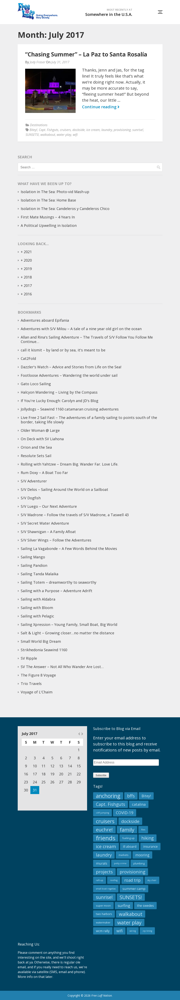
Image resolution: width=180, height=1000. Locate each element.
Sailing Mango (33, 557)
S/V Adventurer (34, 481)
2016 (28, 294)
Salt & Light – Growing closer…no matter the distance (67, 633)
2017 (28, 285)
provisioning (122, 130)
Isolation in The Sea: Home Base (48, 200)
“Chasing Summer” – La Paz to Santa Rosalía (86, 54)
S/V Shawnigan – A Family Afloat (48, 531)
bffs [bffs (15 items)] (131, 796)
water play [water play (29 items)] (129, 922)
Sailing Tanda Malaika (39, 573)
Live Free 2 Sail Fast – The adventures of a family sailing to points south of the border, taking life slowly (89, 419)
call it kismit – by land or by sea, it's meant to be (63, 350)
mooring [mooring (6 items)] (142, 855)
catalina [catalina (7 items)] (139, 804)
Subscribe (101, 775)
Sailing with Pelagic (37, 616)
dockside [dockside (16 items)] (130, 821)
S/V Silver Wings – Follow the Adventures (56, 540)
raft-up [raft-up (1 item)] (99, 880)
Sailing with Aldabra (38, 599)
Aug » (82, 734)
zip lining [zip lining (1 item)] (147, 930)
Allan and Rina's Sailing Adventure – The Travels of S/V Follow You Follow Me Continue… (87, 339)
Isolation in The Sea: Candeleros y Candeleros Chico (65, 208)
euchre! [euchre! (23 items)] (104, 829)
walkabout (47, 134)
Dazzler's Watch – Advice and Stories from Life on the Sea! (71, 366)
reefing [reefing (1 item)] (113, 880)
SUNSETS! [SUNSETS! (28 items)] (131, 897)
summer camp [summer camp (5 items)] (133, 888)
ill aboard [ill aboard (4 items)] (129, 846)
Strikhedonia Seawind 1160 (44, 649)
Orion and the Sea (36, 447)
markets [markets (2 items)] (124, 855)
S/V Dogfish (31, 497)
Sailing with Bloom (37, 607)
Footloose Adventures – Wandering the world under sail (69, 375)
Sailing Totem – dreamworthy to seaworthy (58, 582)
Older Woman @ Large (40, 430)
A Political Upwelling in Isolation (49, 225)
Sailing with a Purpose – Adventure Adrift (56, 590)
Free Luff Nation (101, 995)
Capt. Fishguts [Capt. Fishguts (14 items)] (110, 804)
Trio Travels (31, 683)
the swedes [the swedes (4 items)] (145, 905)
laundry (106, 130)
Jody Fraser (37, 62)
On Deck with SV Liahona (42, 438)
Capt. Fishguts (48, 130)
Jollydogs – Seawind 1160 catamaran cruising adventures (70, 409)
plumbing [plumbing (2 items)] (139, 863)
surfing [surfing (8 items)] (124, 905)
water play (64, 134)
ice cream (93, 130)
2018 (28, 277)
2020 (28, 260)
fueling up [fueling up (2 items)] (128, 838)
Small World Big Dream (41, 641)
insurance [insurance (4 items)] (150, 846)
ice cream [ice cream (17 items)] (106, 846)
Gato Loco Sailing (36, 383)
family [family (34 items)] (127, 829)
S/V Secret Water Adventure (45, 523)
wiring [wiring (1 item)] (133, 930)
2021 (28, 251)
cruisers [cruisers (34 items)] (105, 821)
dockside (78, 130)
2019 (28, 268)
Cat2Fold (28, 358)
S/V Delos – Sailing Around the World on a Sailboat (64, 489)
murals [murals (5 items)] (101, 863)
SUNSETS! (32, 134)
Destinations (38, 125)
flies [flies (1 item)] (143, 829)
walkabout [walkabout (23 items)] (130, 914)
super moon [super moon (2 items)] (103, 905)
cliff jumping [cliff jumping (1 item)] (102, 812)
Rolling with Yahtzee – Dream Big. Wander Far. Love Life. (69, 464)
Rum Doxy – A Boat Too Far (44, 472)
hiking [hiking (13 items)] (147, 838)
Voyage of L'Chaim (36, 692)
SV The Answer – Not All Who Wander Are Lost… (62, 666)
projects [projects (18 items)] (104, 872)
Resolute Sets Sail (36, 455)
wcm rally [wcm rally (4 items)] (103, 931)
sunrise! (137, 130)
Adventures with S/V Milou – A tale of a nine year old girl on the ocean (81, 328)
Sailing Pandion (34, 565)
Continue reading (100, 106)
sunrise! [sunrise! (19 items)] (104, 897)
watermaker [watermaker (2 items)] (103, 922)
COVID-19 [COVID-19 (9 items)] (124, 812)
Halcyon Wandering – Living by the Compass (59, 392)
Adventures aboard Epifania (45, 320)
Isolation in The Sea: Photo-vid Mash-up (55, 191)
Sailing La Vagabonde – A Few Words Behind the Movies (69, 548)
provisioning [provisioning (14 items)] (132, 872)
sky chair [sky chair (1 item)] (151, 880)
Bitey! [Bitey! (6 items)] (146, 795)
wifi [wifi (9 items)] (119, 930)
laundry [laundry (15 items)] (104, 855)
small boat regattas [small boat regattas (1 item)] (106, 888)
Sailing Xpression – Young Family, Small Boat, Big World (69, 624)
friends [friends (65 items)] (105, 838)
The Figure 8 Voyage (38, 675)
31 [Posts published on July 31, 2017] (35, 790)
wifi (75, 134)
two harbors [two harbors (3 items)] (104, 914)
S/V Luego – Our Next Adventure (49, 506)
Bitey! (33, 130)
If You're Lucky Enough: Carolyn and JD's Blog (59, 400)
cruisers (65, 130)
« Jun (79, 734)
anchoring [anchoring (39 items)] (108, 795)
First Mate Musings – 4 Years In (48, 217)
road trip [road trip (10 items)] (132, 880)
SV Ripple (29, 658)
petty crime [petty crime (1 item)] (120, 863)
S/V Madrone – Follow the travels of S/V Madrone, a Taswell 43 (75, 514)
